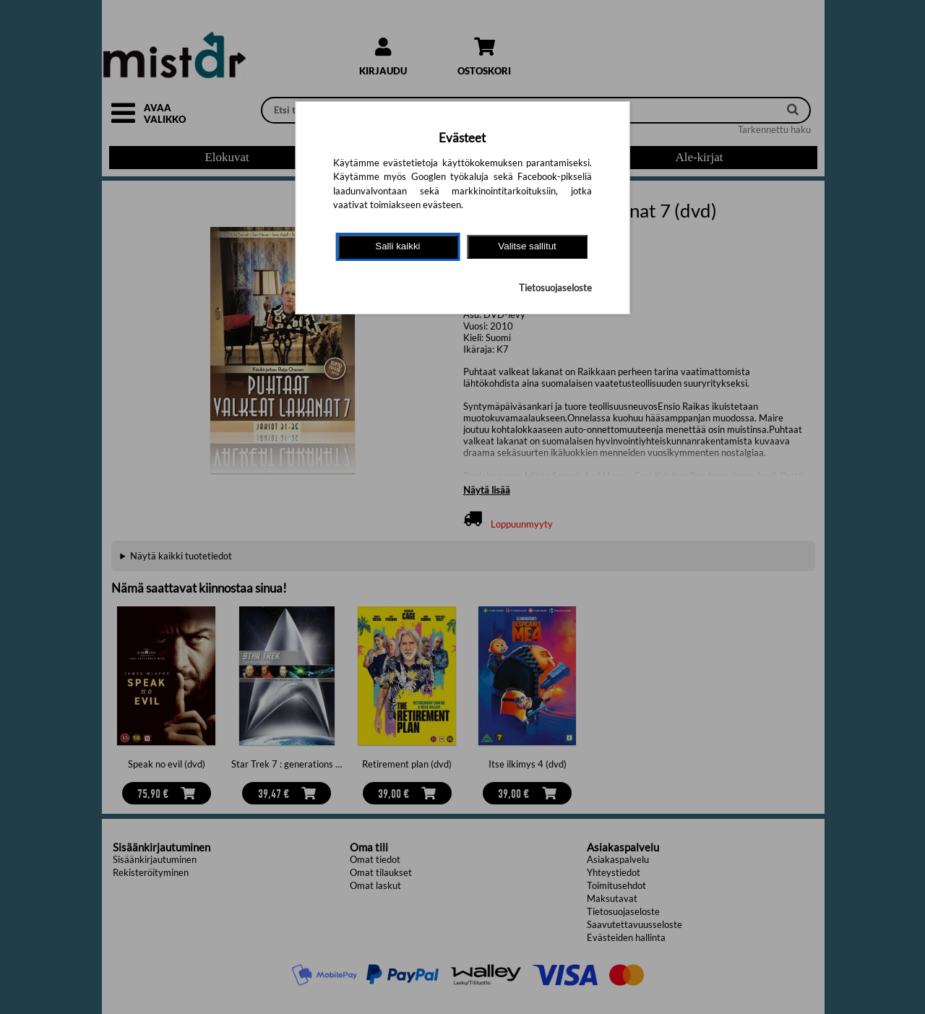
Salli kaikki (397, 246)
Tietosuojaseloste (555, 287)
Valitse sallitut (527, 246)
